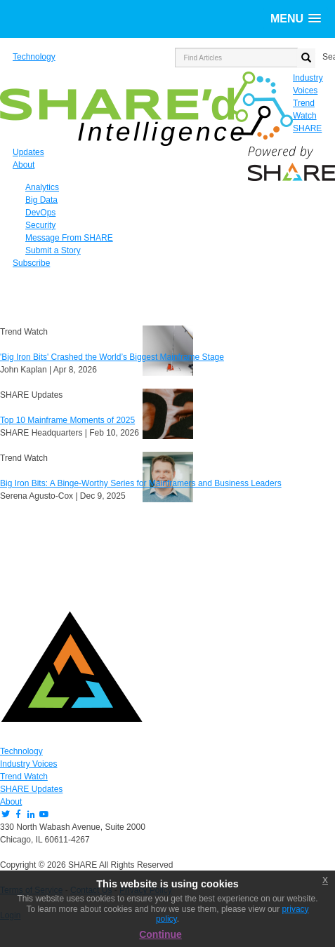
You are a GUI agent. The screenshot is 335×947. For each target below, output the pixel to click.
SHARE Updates (31, 789)
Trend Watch (24, 776)
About (11, 802)
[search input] (236, 57)
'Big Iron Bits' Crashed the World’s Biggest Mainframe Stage (112, 357)
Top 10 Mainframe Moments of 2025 (67, 420)
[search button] (306, 58)
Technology (21, 751)
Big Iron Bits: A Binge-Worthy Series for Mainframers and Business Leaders (141, 483)
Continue (160, 934)
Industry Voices (28, 764)
